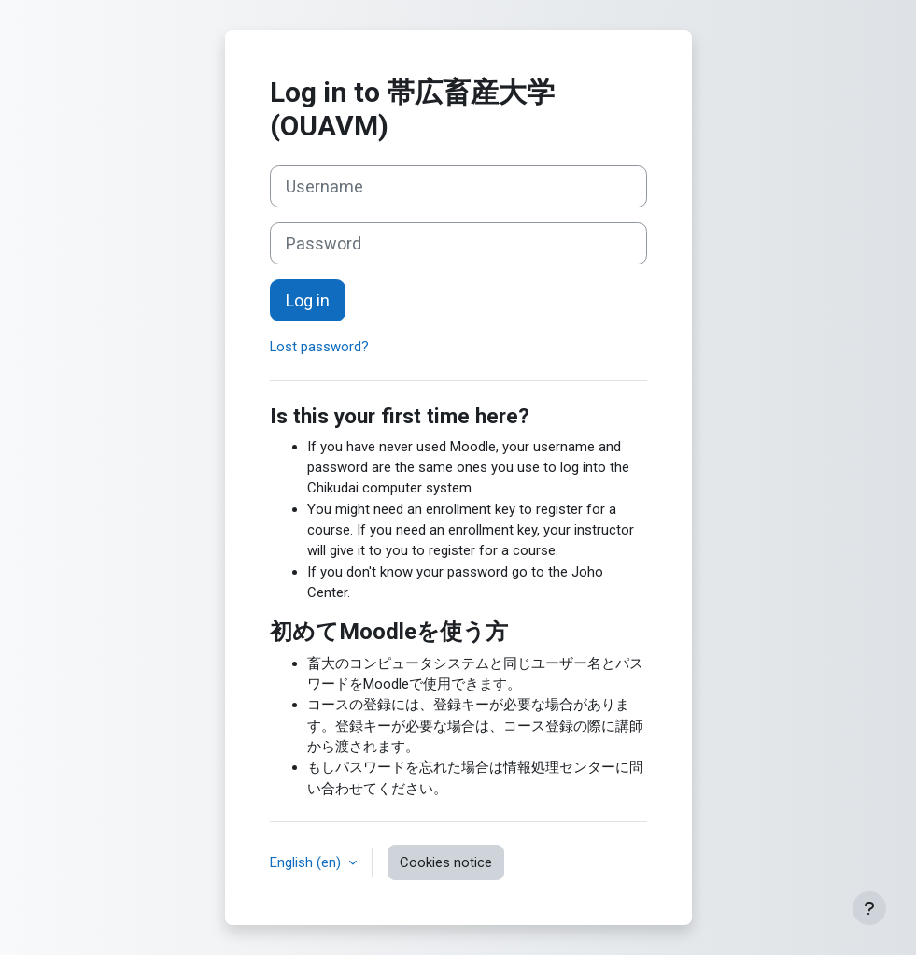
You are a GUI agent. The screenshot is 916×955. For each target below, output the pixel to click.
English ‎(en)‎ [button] (307, 862)
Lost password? (319, 346)
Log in (308, 300)
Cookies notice (446, 862)
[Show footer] (869, 908)
